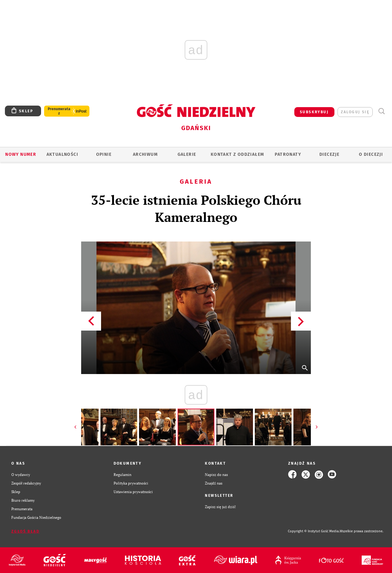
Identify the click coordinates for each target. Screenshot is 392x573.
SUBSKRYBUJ (314, 112)
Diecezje (329, 154)
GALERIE (187, 154)
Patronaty (288, 154)
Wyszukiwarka (381, 111)
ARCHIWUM (145, 154)
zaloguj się (355, 112)
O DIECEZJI (371, 154)
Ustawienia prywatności (133, 491)
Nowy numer (20, 154)
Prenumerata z (59, 111)
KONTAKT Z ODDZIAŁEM (237, 154)
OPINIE (103, 154)
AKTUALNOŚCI (62, 154)
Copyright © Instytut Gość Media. (314, 531)
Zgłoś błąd (25, 531)
